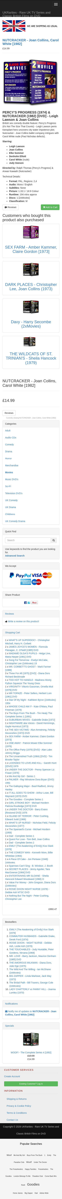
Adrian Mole (44, 1193)
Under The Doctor (40, 1162)
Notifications (11, 1003)
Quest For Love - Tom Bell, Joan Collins (29, 839)
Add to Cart (50, 207)
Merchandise (11, 465)
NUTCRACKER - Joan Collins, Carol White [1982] (37, 418)
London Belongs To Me (22, 1176)
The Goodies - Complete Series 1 (26, 799)
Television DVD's (13, 493)
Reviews (10, 207)
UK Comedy (11, 500)
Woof (9, 1155)
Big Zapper (29, 1193)
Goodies (33, 1184)
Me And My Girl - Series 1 (22, 776)
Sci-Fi (8, 486)
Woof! (29, 1162)
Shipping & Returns (17, 1099)
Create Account (12, 1076)
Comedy (9, 444)
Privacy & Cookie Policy (19, 1106)
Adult (7, 430)
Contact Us (12, 1120)
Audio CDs (10, 437)
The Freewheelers (16, 1169)
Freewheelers (43, 1169)
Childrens (10, 514)
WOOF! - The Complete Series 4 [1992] (31, 1052)
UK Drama (10, 507)
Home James (18, 1193)
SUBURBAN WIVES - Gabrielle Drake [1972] (32, 719)
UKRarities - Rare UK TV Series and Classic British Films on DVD (26, 14)
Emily (49, 1155)
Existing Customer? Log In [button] (31, 1084)
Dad (36, 1193)
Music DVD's (11, 479)
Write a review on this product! (23, 621)
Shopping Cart (12, 632)
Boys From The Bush (34, 1155)
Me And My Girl (19, 1155)
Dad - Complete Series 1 (21, 836)
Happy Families (30, 1169)
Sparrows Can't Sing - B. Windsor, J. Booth (31, 865)
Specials (9, 1025)
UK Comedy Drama (15, 521)
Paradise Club (37, 1176)
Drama (8, 451)
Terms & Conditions (17, 1113)
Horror (8, 458)
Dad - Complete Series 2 (21, 842)
